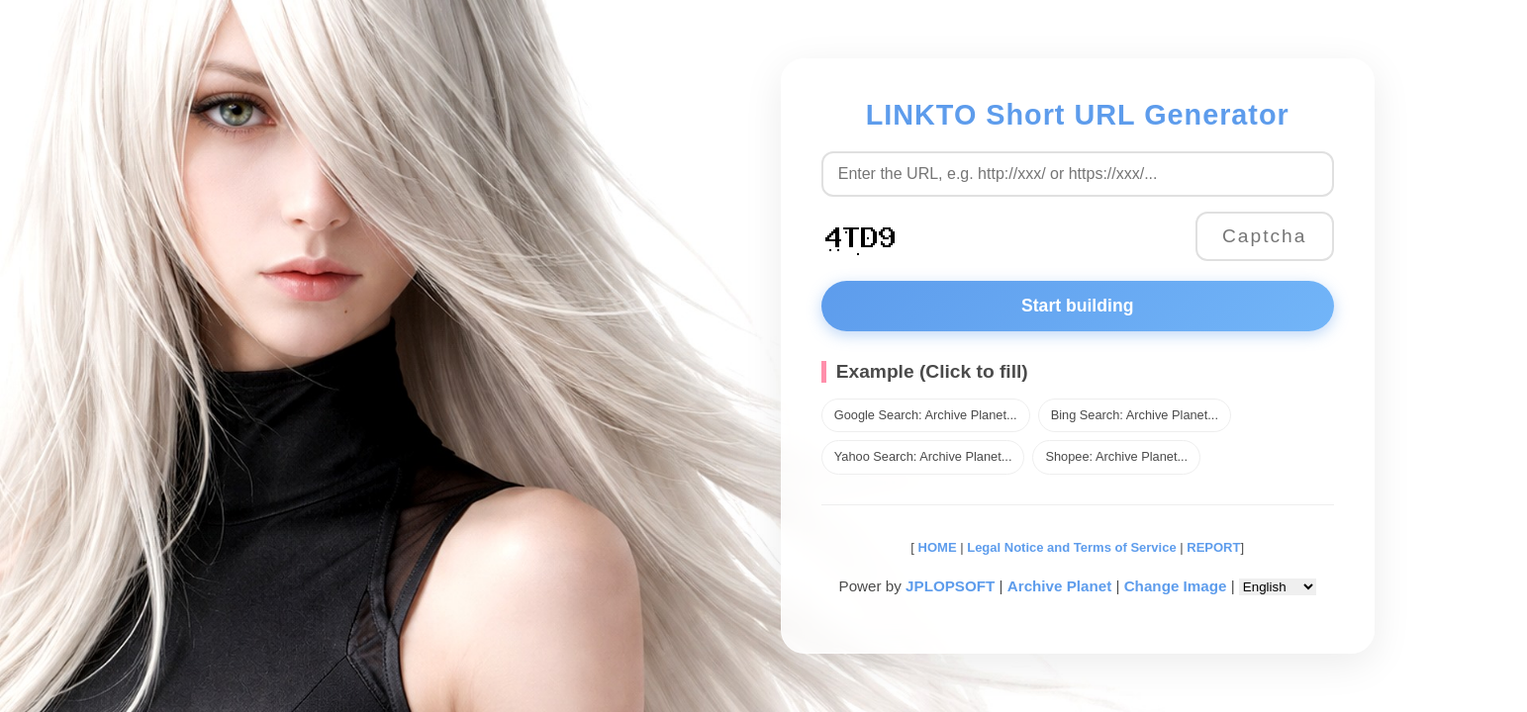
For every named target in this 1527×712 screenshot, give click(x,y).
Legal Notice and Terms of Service (1071, 547)
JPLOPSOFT (950, 586)
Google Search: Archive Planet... (925, 414)
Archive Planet (1059, 586)
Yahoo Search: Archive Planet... (923, 456)
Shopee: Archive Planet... (1116, 456)
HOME (935, 547)
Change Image (1175, 586)
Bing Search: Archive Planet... (1134, 414)
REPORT (1213, 547)
